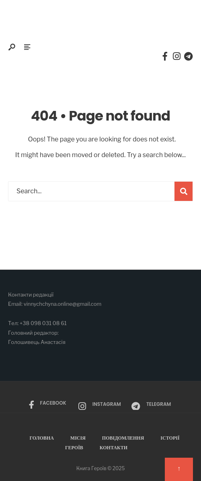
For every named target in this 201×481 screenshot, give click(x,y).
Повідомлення (123, 437)
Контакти (113, 447)
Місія (78, 437)
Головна (41, 437)
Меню (21, 65)
